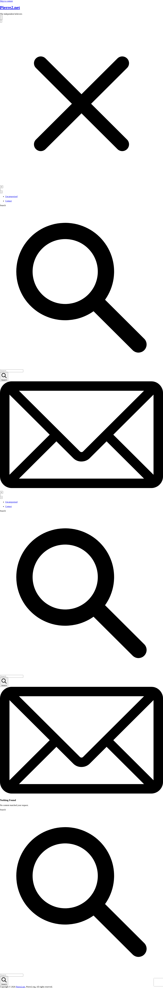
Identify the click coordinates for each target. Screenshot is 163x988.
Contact (8, 201)
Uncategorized (11, 196)
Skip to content (6, 1)
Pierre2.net (10, 7)
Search (3, 205)
